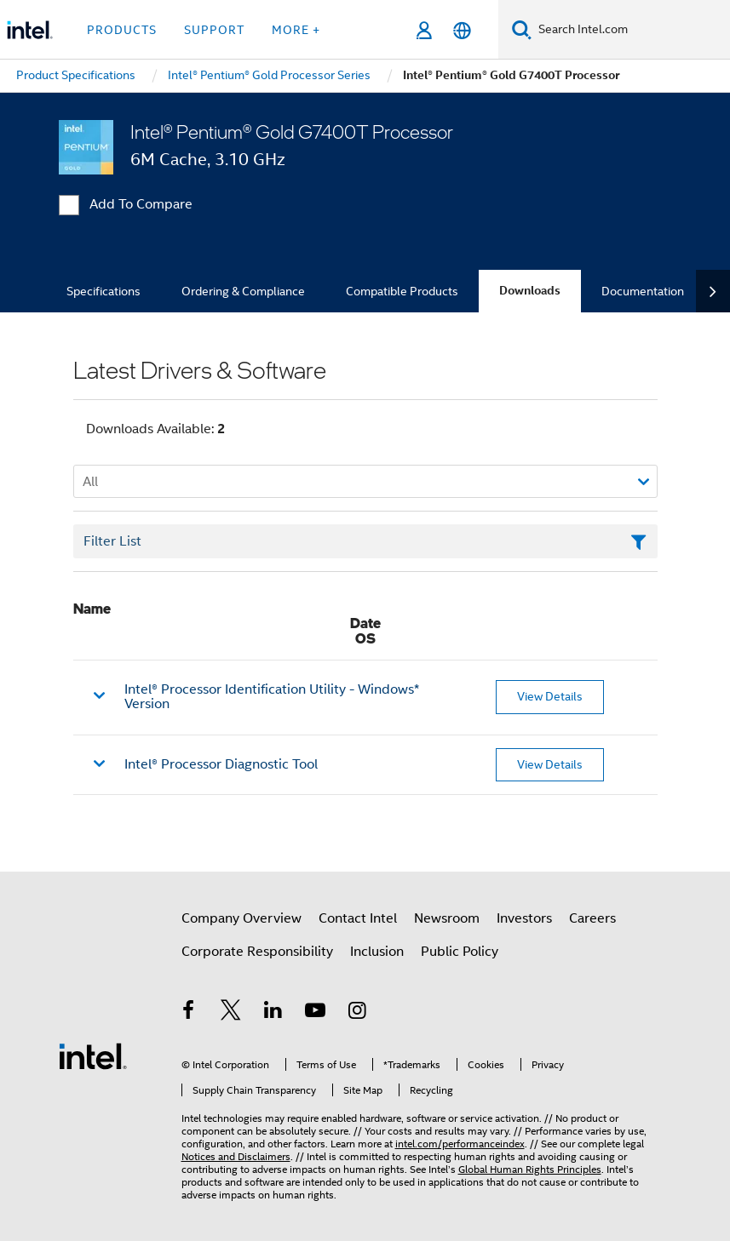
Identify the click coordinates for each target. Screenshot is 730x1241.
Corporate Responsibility (257, 951)
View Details (550, 696)
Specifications (103, 291)
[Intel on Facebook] (189, 1013)
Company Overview (241, 918)
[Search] (522, 29)
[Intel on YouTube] (315, 1013)
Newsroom (447, 918)
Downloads (529, 291)
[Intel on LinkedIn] (273, 1013)
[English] (462, 30)
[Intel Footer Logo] (93, 1055)
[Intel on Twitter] (230, 1013)
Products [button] (122, 29)
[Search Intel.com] (631, 30)
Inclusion (377, 951)
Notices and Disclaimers (235, 1156)
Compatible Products (402, 291)
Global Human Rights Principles (529, 1169)
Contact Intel (358, 918)
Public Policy (459, 951)
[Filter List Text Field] (365, 541)
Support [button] (214, 29)
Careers (592, 918)
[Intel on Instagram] (357, 1013)
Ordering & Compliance (243, 291)
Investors (524, 918)
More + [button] (296, 29)
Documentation (642, 291)
